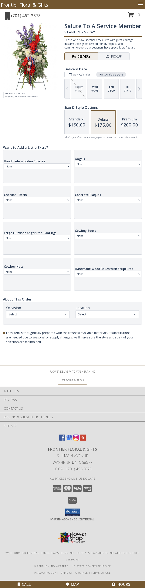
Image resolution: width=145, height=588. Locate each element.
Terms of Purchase (73, 572)
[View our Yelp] (83, 439)
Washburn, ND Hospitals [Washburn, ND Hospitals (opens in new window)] (71, 553)
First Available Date (111, 74)
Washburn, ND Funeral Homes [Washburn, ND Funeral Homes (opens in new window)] (27, 553)
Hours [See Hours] (121, 584)
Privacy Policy (45, 572)
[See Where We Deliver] (72, 380)
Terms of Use (101, 572)
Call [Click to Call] (24, 584)
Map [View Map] (72, 584)
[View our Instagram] (76, 439)
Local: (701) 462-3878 (72, 469)
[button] (134, 16)
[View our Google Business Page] (69, 439)
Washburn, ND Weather (51, 566)
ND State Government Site (91, 566)
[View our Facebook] (62, 439)
